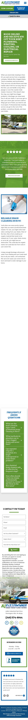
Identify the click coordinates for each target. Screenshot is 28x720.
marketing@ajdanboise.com (10, 580)
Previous (4, 698)
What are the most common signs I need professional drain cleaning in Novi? (13, 427)
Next (7, 698)
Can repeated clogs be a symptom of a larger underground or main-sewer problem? (12, 455)
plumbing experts (18, 324)
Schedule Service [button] (11, 60)
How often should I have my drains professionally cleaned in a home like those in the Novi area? (13, 483)
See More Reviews (14, 175)
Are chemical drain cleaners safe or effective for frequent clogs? (12, 469)
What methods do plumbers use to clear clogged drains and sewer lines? (13, 440)
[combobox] (14, 535)
